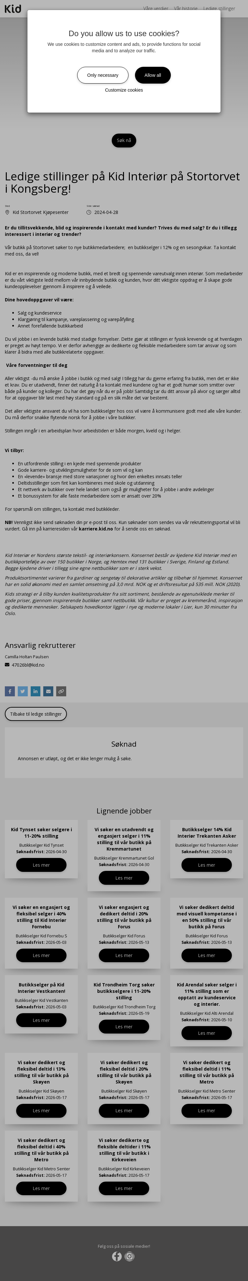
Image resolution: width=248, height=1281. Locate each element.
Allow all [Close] (153, 75)
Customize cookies (124, 90)
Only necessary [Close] (102, 75)
